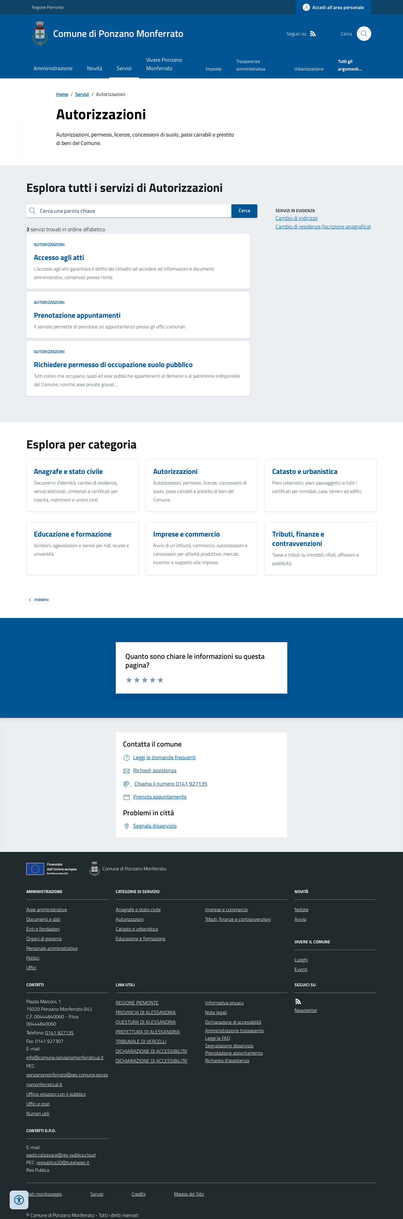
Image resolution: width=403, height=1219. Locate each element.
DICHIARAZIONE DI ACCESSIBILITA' (152, 1051)
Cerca (244, 210)
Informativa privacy (224, 1002)
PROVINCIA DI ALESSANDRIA (146, 1012)
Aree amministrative (46, 909)
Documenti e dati (43, 919)
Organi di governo (44, 938)
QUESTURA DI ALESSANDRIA (146, 1022)
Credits (139, 1194)
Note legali (216, 1012)
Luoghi (301, 959)
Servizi (124, 68)
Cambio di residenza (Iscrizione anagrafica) (323, 226)
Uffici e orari (38, 1103)
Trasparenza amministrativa (250, 65)
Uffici (31, 967)
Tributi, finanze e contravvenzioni (238, 919)
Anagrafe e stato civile (138, 909)
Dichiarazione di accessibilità (233, 1022)
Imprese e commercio (226, 909)
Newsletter (306, 1010)
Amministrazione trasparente (234, 1030)
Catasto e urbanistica (137, 928)
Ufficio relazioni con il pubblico (56, 1094)
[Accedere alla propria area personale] (333, 7)
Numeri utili (37, 1113)
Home (62, 94)
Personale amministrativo (52, 948)
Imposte (214, 68)
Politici (32, 957)
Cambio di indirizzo (297, 218)
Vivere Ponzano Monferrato (164, 64)
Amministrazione (53, 68)
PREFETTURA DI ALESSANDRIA (148, 1031)
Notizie (301, 909)
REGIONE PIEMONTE (137, 1002)
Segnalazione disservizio (229, 1045)
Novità (94, 68)
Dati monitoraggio (44, 1194)
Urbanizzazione (309, 68)
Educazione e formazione (141, 938)
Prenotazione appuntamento (234, 1052)
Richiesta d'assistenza (227, 1060)
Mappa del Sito (189, 1194)
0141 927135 (59, 1032)
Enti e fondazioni (43, 928)
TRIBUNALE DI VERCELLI (141, 1041)
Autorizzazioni (49, 244)
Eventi (301, 969)
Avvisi (300, 919)
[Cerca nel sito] (361, 33)
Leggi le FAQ (217, 1038)
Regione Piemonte (48, 7)
